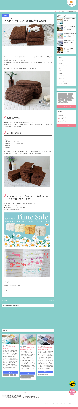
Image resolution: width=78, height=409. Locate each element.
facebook (71, 397)
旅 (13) (60, 102)
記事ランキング (6, 375)
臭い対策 (29, 377)
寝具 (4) (60, 70)
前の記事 (4, 300)
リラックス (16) (68, 100)
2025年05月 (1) (62, 117)
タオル (11, 375)
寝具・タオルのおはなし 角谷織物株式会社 (15, 6)
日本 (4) (60, 73)
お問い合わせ (63, 403)
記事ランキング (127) (63, 93)
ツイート (6, 290)
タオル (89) (70, 93)
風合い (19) (71, 98)
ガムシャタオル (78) (62, 96)
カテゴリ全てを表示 (63, 83)
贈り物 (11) (61, 63)
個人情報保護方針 (54, 403)
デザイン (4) (61, 75)
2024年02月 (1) (62, 120)
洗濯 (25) (69, 96)
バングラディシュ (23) (63, 98)
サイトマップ (72, 403)
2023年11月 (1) (62, 121)
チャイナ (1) (61, 80)
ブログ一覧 (57, 11)
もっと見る (66, 125)
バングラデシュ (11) (63, 65)
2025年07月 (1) (62, 115)
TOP (53, 11)
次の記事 (51, 300)
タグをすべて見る (66, 106)
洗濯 (15, 375)
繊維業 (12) (65, 102)
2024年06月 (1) (62, 118)
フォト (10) (61, 68)
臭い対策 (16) (61, 100)
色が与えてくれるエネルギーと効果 (12, 285)
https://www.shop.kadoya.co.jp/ (11, 209)
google (74, 397)
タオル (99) (61, 60)
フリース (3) (61, 78)
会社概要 (46, 403)
